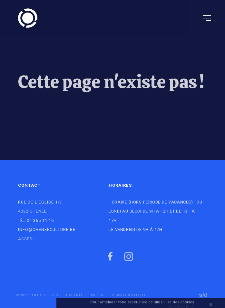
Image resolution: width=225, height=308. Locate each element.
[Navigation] (207, 18)
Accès (25, 239)
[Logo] (27, 18)
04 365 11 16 (40, 220)
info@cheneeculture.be (46, 229)
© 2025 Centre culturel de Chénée (49, 295)
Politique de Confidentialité (119, 295)
